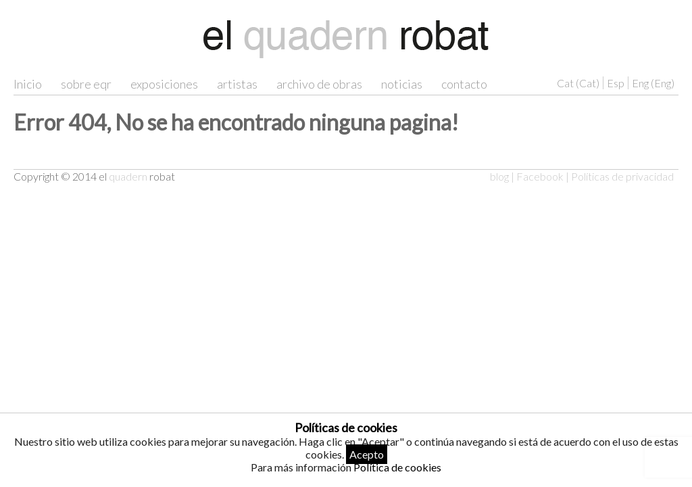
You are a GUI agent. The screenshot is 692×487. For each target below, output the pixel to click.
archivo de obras (319, 83)
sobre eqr (86, 83)
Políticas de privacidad (622, 176)
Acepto (366, 454)
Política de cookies (397, 467)
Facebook (540, 176)
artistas (237, 83)
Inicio (28, 83)
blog (499, 176)
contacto (464, 83)
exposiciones (164, 83)
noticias (401, 83)
